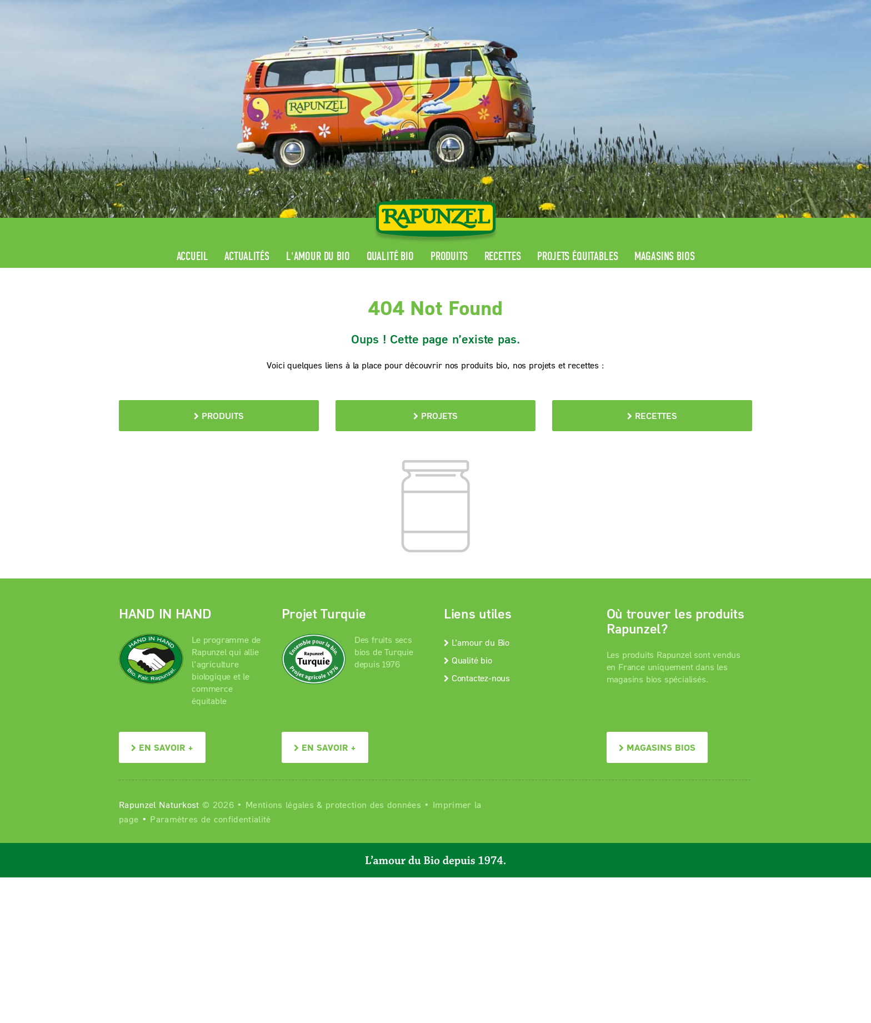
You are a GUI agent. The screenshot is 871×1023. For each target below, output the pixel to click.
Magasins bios (664, 256)
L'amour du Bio (318, 256)
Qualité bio (390, 256)
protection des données (373, 804)
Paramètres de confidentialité (210, 819)
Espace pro (541, 8)
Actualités (246, 256)
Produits (449, 256)
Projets (435, 415)
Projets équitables (577, 256)
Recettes (502, 256)
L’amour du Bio (476, 642)
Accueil (192, 256)
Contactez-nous (477, 677)
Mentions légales (280, 804)
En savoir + (162, 747)
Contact (658, 8)
